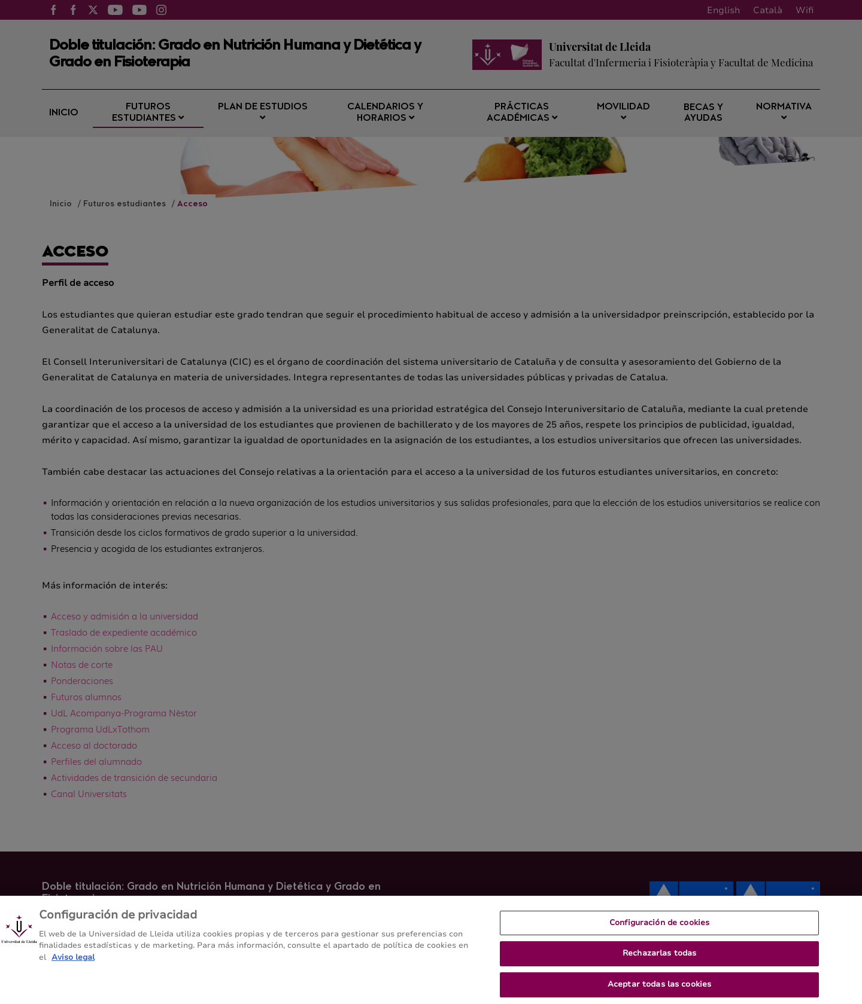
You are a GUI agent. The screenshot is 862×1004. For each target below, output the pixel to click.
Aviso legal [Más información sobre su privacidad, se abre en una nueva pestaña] (73, 962)
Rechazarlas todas (659, 958)
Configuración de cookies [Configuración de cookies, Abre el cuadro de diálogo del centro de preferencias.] (659, 927)
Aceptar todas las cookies (659, 989)
